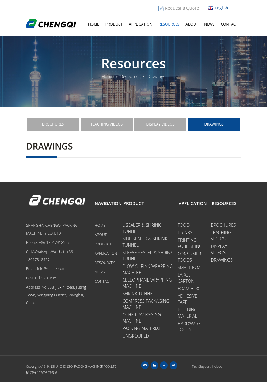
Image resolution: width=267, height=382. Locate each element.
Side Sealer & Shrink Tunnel (144, 242)
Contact (229, 24)
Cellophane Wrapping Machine (147, 283)
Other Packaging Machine (141, 318)
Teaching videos (107, 124)
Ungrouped (135, 336)
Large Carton (186, 278)
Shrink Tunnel (138, 293)
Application (140, 24)
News (209, 24)
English (218, 8)
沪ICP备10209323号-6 (41, 372)
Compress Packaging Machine (145, 304)
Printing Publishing (190, 243)
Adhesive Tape (187, 299)
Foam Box (188, 288)
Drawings (213, 124)
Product (114, 24)
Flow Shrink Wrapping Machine (147, 269)
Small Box (189, 267)
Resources (168, 24)
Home (93, 24)
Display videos (160, 124)
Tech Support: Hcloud (207, 366)
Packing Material (141, 328)
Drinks (185, 232)
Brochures (53, 124)
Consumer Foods (189, 257)
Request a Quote (182, 8)
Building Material (187, 313)
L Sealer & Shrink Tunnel (141, 228)
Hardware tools (189, 326)
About (191, 24)
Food (184, 225)
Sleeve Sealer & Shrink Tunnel (147, 255)
